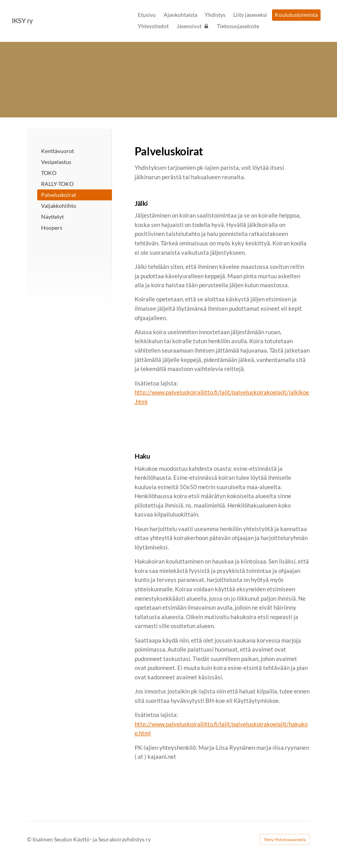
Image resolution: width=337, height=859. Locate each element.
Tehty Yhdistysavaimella (285, 839)
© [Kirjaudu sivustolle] (29, 839)
